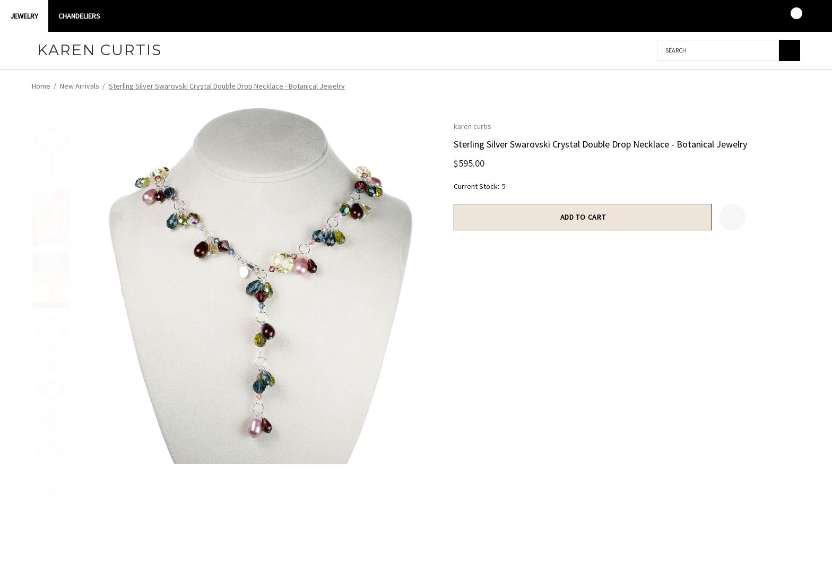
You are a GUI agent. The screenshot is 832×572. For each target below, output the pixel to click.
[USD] (810, 16)
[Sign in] (748, 16)
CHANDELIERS (79, 16)
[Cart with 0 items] (789, 16)
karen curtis (472, 126)
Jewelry (24, 16)
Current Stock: (480, 186)
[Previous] (771, 86)
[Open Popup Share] (759, 217)
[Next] (791, 86)
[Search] (789, 50)
